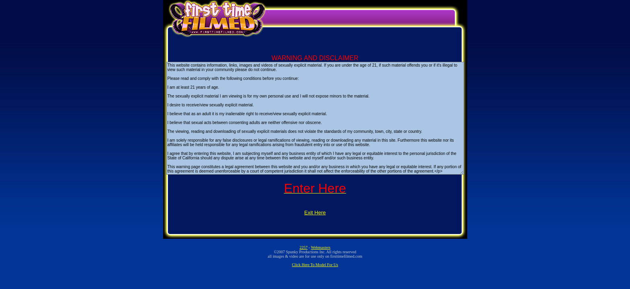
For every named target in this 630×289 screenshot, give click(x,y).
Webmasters (321, 247)
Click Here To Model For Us (315, 265)
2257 (304, 247)
